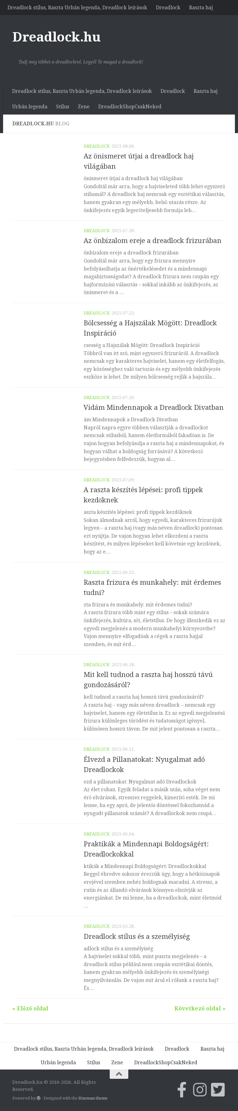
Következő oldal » (200, 1008)
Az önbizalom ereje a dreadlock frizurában (153, 241)
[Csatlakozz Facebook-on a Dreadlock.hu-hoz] (182, 1089)
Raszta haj (201, 8)
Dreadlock (168, 8)
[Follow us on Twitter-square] (218, 1089)
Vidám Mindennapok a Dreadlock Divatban (154, 407)
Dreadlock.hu (56, 37)
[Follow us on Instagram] (200, 1089)
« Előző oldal (30, 1008)
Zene (84, 107)
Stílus (62, 107)
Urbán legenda (29, 107)
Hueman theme (93, 1098)
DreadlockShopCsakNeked (129, 107)
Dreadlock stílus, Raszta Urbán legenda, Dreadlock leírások (77, 8)
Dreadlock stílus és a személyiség (137, 936)
